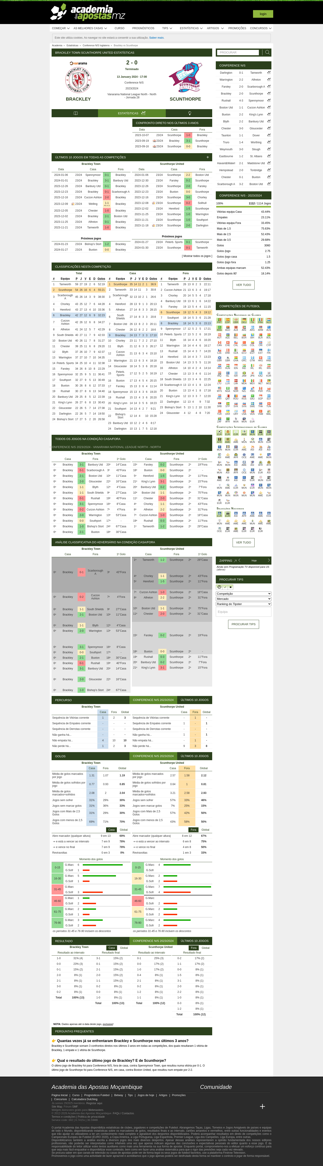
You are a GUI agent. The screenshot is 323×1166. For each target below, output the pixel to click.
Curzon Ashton (93, 197)
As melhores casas (90, 28)
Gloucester (65, 408)
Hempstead (226, 170)
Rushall (65, 391)
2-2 (188, 175)
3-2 (241, 184)
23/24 (159, 135)
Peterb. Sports (174, 242)
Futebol (173, 1127)
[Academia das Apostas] (212, 1107)
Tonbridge (256, 170)
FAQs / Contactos (123, 1113)
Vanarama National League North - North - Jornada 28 (131, 96)
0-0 (188, 146)
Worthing (256, 142)
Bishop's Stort (93, 244)
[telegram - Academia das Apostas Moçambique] (229, 1097)
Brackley (78, 99)
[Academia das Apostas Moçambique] (204, 1107)
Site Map (57, 1106)
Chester (93, 210)
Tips (167, 28)
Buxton (93, 249)
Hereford (174, 208)
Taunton (226, 135)
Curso (119, 28)
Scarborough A (120, 191)
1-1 (107, 203)
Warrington (202, 214)
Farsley (174, 180)
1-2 (107, 244)
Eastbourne (226, 156)
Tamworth (93, 227)
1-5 (188, 208)
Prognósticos (143, 28)
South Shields (65, 335)
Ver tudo (243, 285)
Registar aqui (94, 1103)
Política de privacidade (91, 1116)
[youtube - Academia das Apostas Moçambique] (204, 1097)
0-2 (188, 180)
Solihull (202, 203)
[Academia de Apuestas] (237, 1107)
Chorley (202, 197)
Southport (202, 219)
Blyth (65, 351)
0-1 (107, 175)
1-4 (241, 142)
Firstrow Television (234, 1152)
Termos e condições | (65, 1116)
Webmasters (95, 1110)
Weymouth (226, 149)
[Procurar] (266, 52)
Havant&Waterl (226, 163)
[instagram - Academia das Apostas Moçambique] (221, 1097)
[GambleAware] (63, 1162)
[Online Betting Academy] (229, 1107)
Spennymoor (93, 175)
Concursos (261, 28)
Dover (256, 135)
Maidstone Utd (256, 163)
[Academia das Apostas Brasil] (221, 1107)
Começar (61, 28)
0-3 (162, 520)
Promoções (237, 28)
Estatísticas (191, 28)
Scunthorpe (185, 99)
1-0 (188, 135)
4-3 (241, 100)
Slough (256, 149)
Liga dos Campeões (207, 1137)
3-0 (188, 197)
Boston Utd (120, 216)
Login (263, 14)
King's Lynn (65, 402)
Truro (226, 142)
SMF (75, 1106)
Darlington (202, 225)
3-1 (188, 140)
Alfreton (93, 221)
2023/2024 (132, 88)
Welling (93, 203)
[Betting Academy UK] (254, 1107)
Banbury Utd (120, 180)
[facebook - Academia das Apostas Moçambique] (212, 1097)
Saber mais (156, 37)
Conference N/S (132, 82)
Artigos (215, 28)
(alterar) (221, 569)
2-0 (107, 197)
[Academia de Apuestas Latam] (246, 1107)
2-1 (107, 216)
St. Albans (256, 156)
